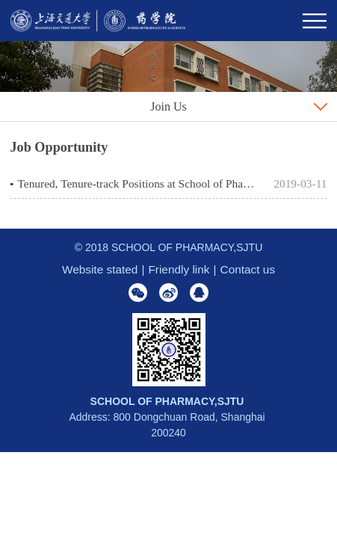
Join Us (168, 106)
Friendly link (178, 269)
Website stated (100, 269)
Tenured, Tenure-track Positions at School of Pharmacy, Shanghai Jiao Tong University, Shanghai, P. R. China (137, 183)
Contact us (248, 269)
